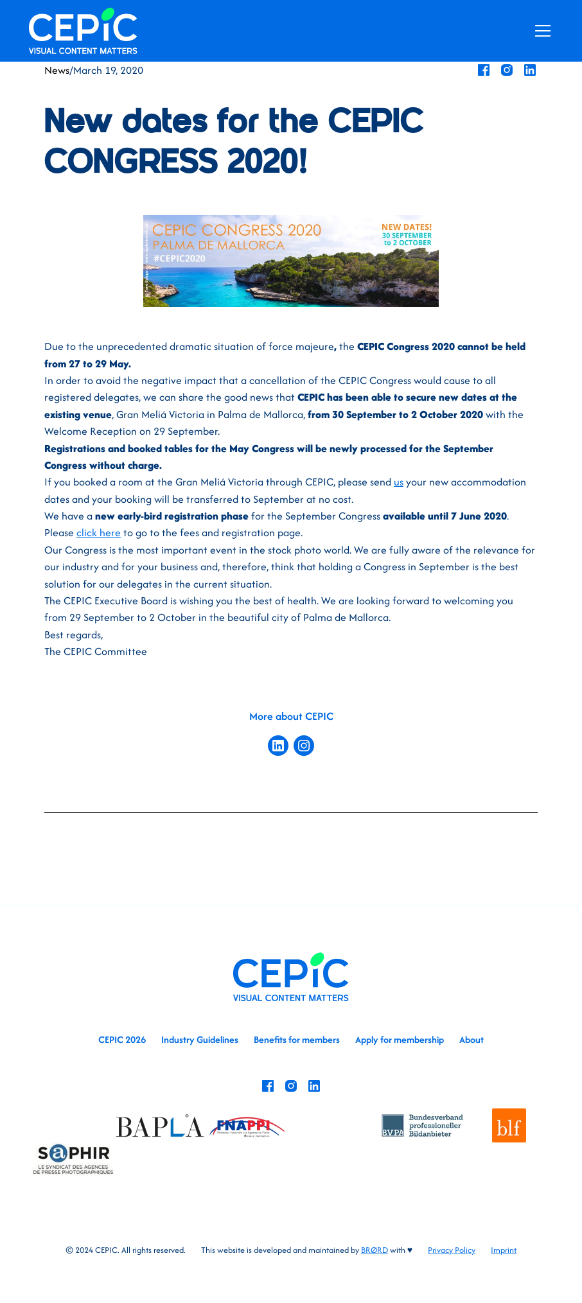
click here (98, 532)
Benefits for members (297, 1039)
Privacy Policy (451, 1250)
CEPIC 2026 (122, 1039)
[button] (540, 30)
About (471, 1039)
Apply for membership (399, 1039)
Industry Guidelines (199, 1039)
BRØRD (374, 1250)
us (398, 481)
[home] (83, 30)
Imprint (503, 1250)
